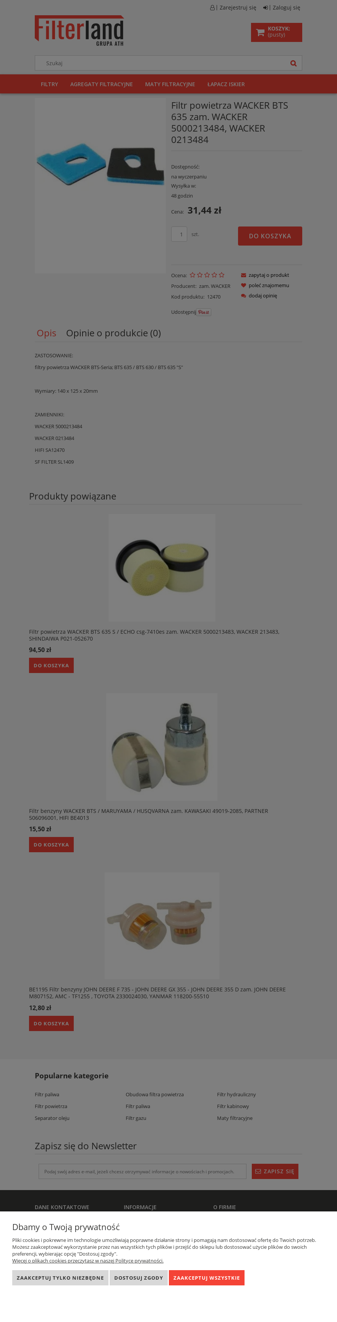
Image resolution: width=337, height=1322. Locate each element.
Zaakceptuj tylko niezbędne (60, 1277)
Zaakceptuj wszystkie (206, 1277)
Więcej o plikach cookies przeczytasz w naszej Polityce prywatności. (88, 1260)
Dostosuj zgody (138, 1277)
